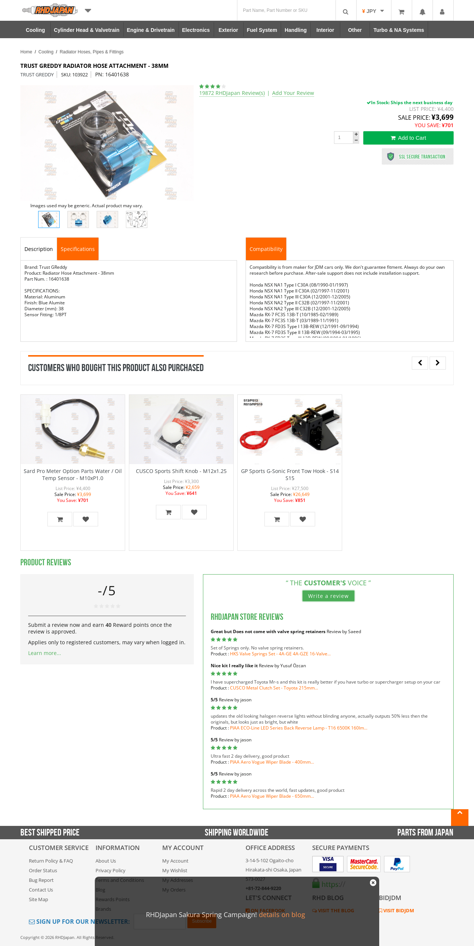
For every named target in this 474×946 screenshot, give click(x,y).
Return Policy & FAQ (51, 860)
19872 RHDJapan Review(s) (232, 92)
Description (38, 248)
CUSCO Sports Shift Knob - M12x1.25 (181, 470)
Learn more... (44, 652)
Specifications (78, 248)
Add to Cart (408, 138)
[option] (107, 143)
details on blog (282, 914)
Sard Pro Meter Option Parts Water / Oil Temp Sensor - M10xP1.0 (73, 474)
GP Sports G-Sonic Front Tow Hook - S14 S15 (290, 474)
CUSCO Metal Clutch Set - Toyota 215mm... (274, 688)
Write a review (328, 595)
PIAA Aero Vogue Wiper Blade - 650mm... (272, 796)
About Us (106, 860)
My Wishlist (174, 870)
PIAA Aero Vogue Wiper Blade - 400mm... (272, 762)
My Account (175, 860)
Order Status (43, 870)
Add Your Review (293, 92)
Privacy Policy (111, 870)
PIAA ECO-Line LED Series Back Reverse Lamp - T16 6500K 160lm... (298, 728)
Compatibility (266, 248)
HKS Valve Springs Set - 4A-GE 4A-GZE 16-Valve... (280, 654)
